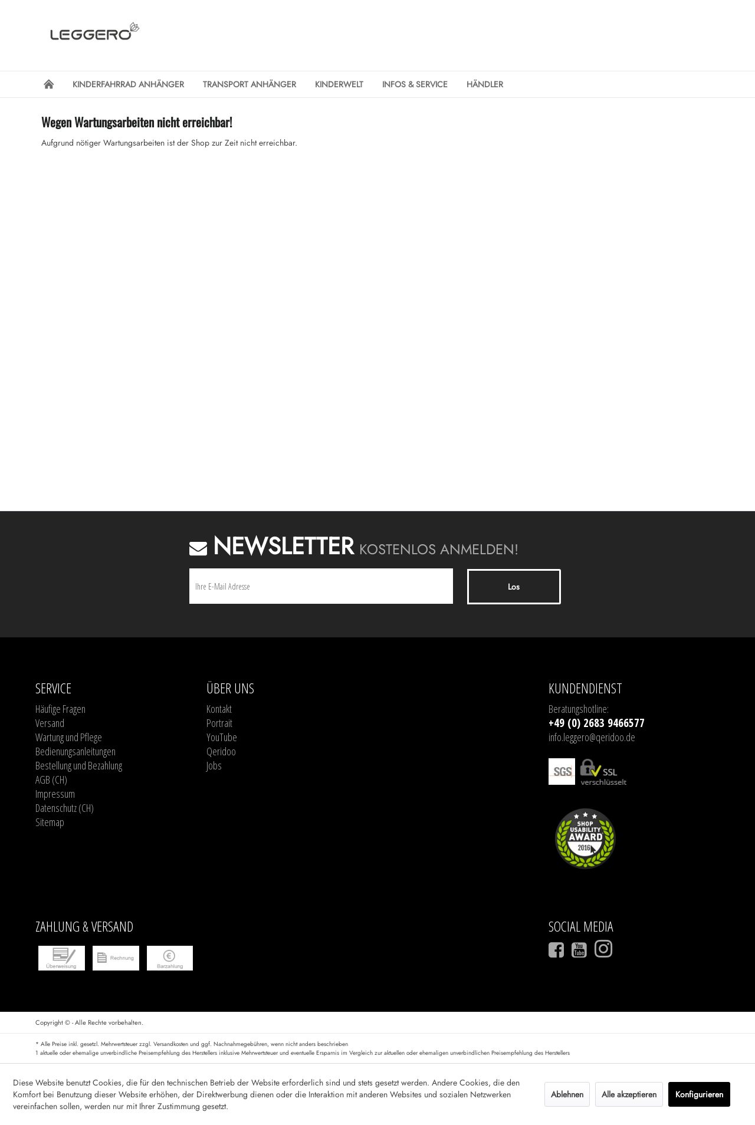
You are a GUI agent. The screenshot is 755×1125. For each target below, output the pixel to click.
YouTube (221, 737)
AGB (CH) (51, 779)
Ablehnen (567, 1094)
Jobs (214, 765)
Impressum (55, 794)
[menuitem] (48, 84)
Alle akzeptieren (629, 1094)
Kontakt (219, 709)
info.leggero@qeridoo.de (592, 737)
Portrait (219, 723)
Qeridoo (221, 751)
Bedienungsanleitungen (75, 751)
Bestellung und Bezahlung (78, 765)
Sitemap (49, 822)
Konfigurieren (699, 1094)
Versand (49, 723)
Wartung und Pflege (68, 737)
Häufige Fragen (60, 709)
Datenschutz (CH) (64, 808)
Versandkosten (170, 1044)
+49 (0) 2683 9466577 (597, 723)
